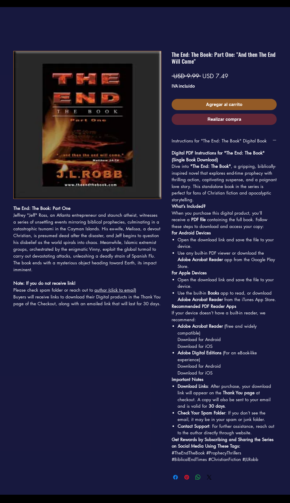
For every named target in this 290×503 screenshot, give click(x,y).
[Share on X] (209, 477)
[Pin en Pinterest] (186, 477)
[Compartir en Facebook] (175, 477)
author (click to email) (115, 290)
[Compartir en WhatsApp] (198, 477)
